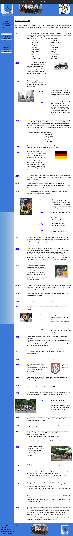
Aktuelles (6, 19)
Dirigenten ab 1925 (6, 38)
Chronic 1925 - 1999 (6, 34)
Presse (6, 32)
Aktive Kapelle (6, 23)
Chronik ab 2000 (6, 36)
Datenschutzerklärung (6, 42)
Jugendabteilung (6, 25)
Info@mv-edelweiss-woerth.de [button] (7, 531)
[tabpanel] (43, 24)
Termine (6, 21)
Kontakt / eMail (6, 47)
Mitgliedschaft (6, 51)
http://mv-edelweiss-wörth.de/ (7, 533)
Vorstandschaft (6, 49)
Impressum (6, 45)
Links (6, 53)
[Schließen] (72, 1)
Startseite (6, 16)
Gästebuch (6, 40)
